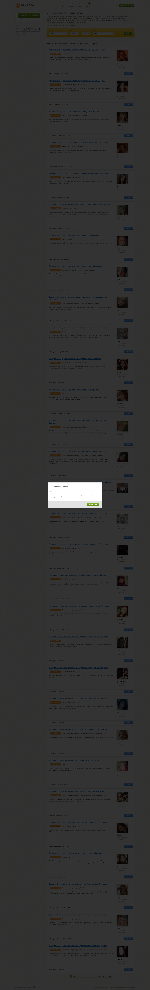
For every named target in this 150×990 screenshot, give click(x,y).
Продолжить (93, 504)
